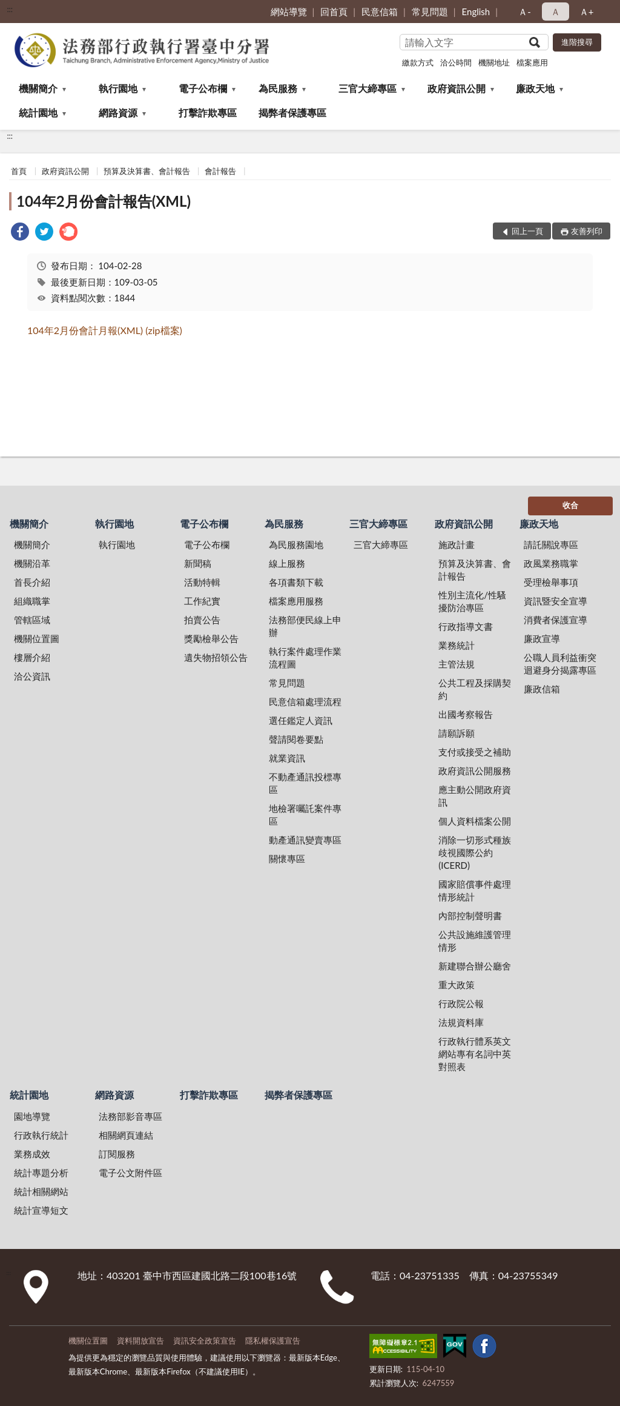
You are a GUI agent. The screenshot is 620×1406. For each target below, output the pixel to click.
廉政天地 (535, 88)
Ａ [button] (555, 11)
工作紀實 (202, 600)
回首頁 (334, 11)
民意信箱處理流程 (305, 701)
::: (10, 9)
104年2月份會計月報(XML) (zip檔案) (104, 330)
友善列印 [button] (586, 231)
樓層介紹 (32, 657)
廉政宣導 (542, 638)
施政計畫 (456, 544)
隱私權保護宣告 (272, 1340)
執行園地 (118, 88)
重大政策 (456, 984)
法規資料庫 (461, 1022)
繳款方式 (418, 62)
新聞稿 (197, 563)
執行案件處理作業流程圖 (305, 657)
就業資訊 (287, 757)
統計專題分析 (41, 1172)
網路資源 (118, 112)
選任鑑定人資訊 (300, 720)
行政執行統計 (41, 1135)
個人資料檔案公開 (474, 820)
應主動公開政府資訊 (474, 796)
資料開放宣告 (140, 1340)
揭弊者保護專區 (292, 112)
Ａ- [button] (524, 11)
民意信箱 (379, 11)
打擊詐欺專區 (208, 112)
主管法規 (456, 663)
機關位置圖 (36, 638)
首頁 (19, 171)
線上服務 (287, 563)
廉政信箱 (542, 688)
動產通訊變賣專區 (305, 839)
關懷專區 (287, 858)
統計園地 (38, 112)
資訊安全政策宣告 (204, 1340)
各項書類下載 (296, 582)
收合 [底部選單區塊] (570, 505)
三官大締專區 (367, 88)
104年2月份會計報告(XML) (103, 201)
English (476, 11)
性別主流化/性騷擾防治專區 (472, 601)
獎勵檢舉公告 (211, 638)
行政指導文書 (465, 626)
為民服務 (278, 88)
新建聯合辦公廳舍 (474, 965)
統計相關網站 (41, 1191)
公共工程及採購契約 (474, 689)
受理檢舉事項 (551, 582)
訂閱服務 (117, 1153)
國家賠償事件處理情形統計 (474, 890)
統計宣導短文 (41, 1210)
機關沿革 (32, 563)
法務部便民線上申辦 (305, 626)
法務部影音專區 (130, 1116)
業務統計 (456, 645)
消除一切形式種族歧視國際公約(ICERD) (474, 852)
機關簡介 (38, 88)
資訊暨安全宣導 (555, 600)
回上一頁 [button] (527, 231)
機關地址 (494, 62)
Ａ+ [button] (586, 11)
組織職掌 (32, 600)
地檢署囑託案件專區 (305, 814)
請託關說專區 (551, 544)
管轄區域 (32, 619)
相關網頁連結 (126, 1135)
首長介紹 (32, 582)
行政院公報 (461, 1003)
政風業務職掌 (551, 563)
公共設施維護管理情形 (474, 940)
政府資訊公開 (456, 88)
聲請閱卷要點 (296, 739)
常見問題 (430, 11)
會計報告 (220, 171)
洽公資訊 (32, 676)
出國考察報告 (465, 714)
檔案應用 (532, 62)
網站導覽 (289, 11)
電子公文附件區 (130, 1172)
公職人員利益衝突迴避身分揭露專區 (560, 663)
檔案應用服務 (296, 600)
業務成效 (32, 1153)
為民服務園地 (296, 544)
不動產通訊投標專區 (305, 783)
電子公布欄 (203, 88)
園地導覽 (32, 1116)
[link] (20, 233)
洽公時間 (456, 62)
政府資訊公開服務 (474, 770)
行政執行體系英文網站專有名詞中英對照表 (474, 1054)
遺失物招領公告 (216, 657)
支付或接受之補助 (474, 751)
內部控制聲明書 (470, 915)
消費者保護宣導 (555, 619)
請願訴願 (456, 733)
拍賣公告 (202, 619)
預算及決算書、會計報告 (147, 171)
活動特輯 (202, 582)
